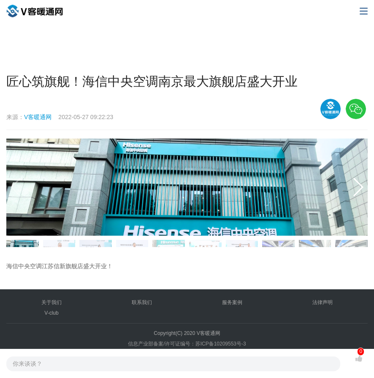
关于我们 (51, 302)
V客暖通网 (37, 117)
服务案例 (232, 302)
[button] (357, 187)
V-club (51, 313)
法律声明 (322, 302)
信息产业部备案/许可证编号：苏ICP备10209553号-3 (187, 344)
